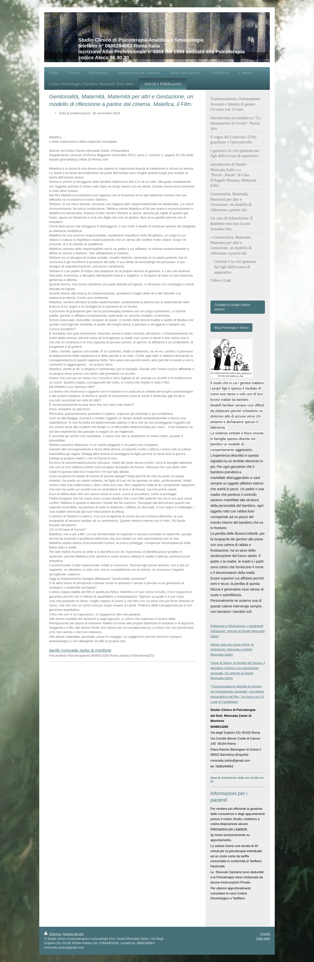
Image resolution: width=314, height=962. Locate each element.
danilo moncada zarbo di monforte (80, 650)
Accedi (265, 934)
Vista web (263, 938)
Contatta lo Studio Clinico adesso (232, 307)
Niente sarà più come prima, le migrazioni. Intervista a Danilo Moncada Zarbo (232, 650)
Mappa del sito (73, 934)
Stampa (52, 934)
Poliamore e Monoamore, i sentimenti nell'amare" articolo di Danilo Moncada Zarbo (237, 631)
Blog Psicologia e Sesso (231, 327)
